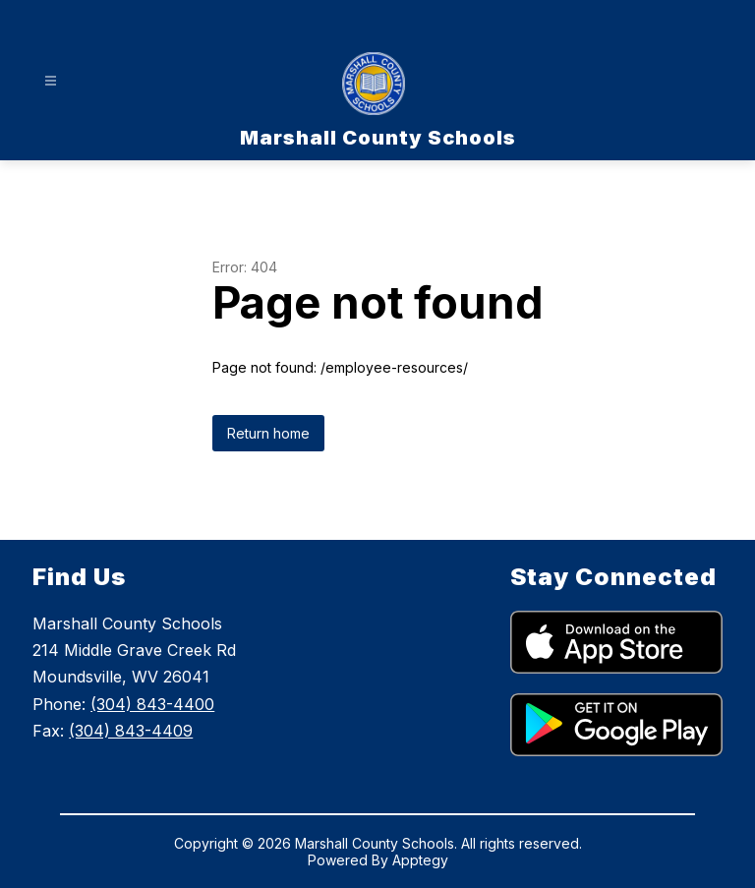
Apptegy (420, 860)
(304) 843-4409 (131, 730)
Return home (268, 433)
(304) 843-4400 (152, 704)
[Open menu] (50, 81)
